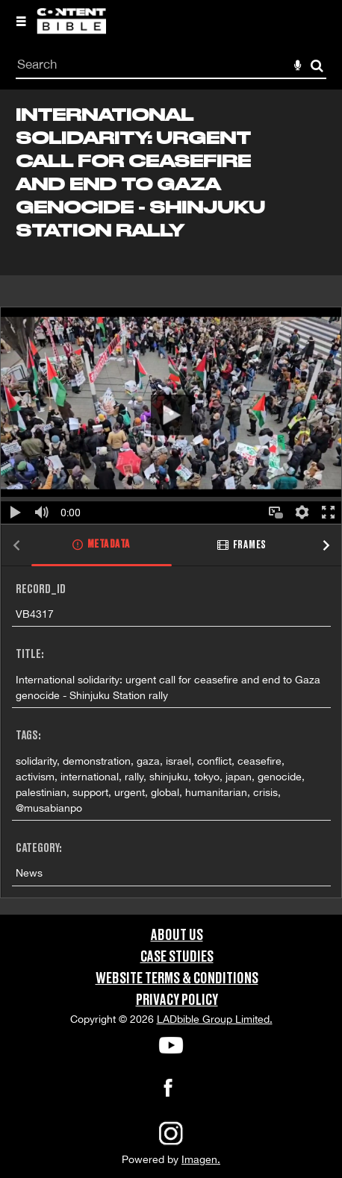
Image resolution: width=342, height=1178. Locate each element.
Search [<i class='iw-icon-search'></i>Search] (317, 65)
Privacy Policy (177, 1000)
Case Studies (177, 957)
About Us (177, 935)
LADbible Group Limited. (215, 1019)
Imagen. (200, 1159)
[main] (171, 502)
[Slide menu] (21, 21)
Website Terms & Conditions (177, 978)
